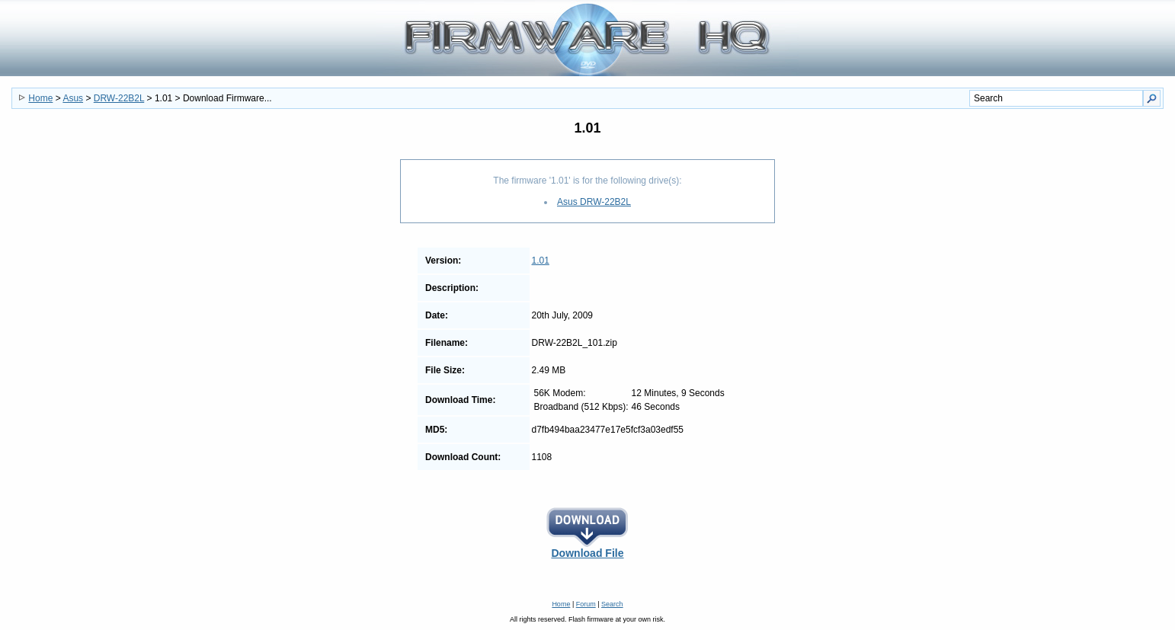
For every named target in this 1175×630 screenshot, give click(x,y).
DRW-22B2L (119, 98)
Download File (587, 548)
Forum (586, 604)
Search (612, 604)
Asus (72, 98)
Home (40, 98)
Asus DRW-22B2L (594, 202)
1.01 (540, 260)
